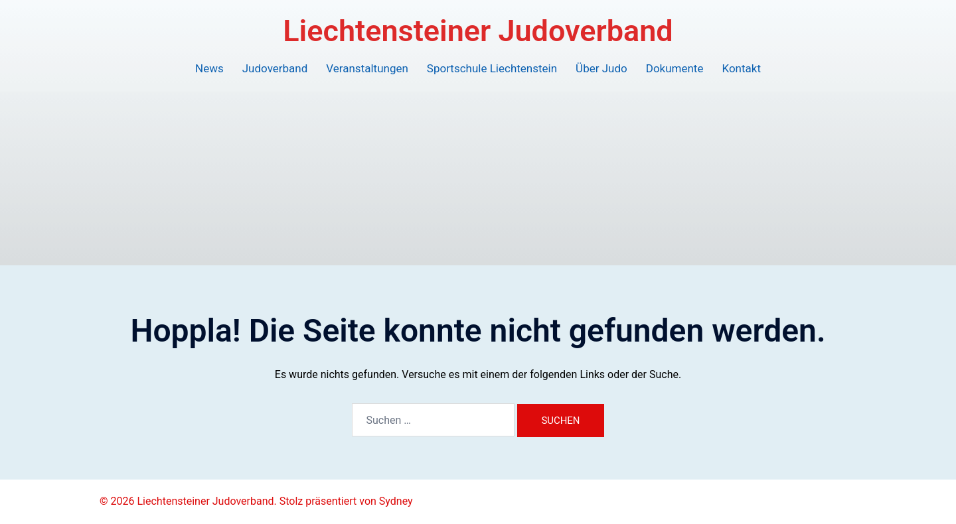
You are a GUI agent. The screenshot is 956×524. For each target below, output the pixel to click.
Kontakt (741, 68)
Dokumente (675, 68)
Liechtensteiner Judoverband (478, 30)
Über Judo (601, 68)
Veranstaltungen (367, 68)
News (209, 68)
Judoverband (275, 68)
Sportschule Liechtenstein (492, 68)
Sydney (396, 501)
